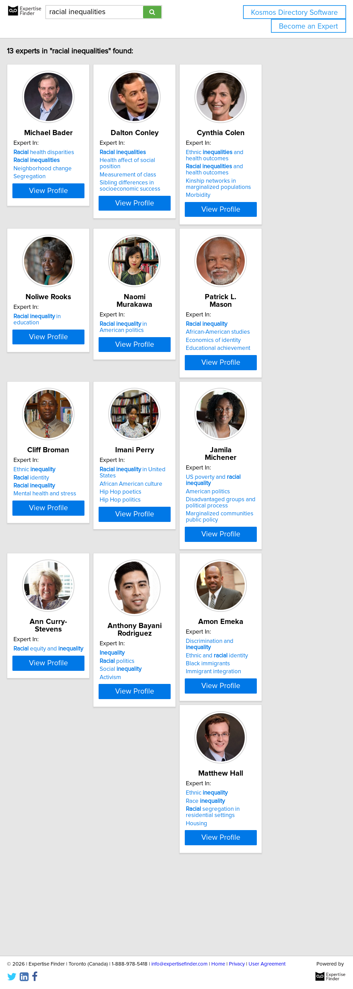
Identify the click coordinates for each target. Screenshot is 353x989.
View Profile (71, 217)
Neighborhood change (57, 176)
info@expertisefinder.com (179, 964)
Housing (38, 893)
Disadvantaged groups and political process (269, 531)
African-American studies (267, 344)
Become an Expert (308, 26)
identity (45, 519)
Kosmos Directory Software (294, 12)
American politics (257, 519)
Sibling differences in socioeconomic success (161, 187)
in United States (173, 511)
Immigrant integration (262, 711)
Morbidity (247, 203)
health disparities (58, 160)
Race (47, 871)
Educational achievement (267, 360)
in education (65, 336)
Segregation (44, 184)
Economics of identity (262, 352)
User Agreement (267, 964)
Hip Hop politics (151, 536)
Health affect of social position (170, 168)
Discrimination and (272, 687)
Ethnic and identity (266, 695)
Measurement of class (159, 176)
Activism (142, 716)
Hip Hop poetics (152, 528)
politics (148, 699)
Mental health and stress (59, 536)
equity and (63, 687)
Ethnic (49, 511)
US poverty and (275, 511)
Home (218, 964)
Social (152, 708)
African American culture (162, 519)
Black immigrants (257, 703)
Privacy (237, 964)
